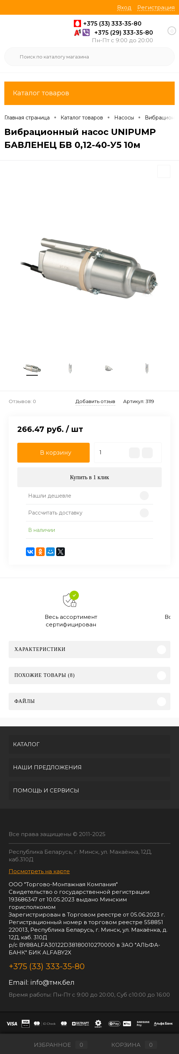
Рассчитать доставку (55, 512)
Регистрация (156, 7)
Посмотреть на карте (39, 871)
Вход (124, 7)
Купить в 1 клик (89, 477)
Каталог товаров (89, 93)
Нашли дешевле (49, 496)
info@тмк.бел (52, 983)
